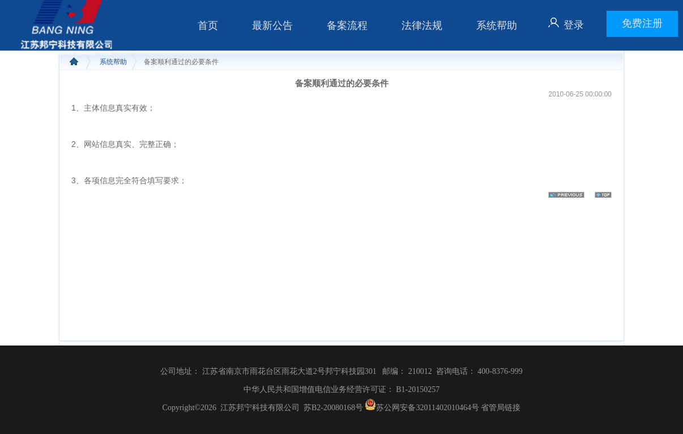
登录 (574, 25)
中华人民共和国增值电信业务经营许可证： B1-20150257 (342, 389)
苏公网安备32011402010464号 (421, 407)
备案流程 (347, 25)
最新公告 (272, 25)
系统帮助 (496, 25)
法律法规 (422, 25)
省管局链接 (500, 407)
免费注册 (642, 23)
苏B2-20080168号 (333, 407)
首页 (208, 25)
